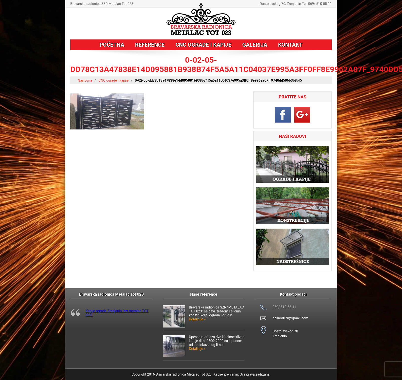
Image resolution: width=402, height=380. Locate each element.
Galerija (254, 45)
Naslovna (85, 80)
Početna (111, 45)
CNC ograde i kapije (203, 45)
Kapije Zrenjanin (225, 374)
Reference (150, 45)
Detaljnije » (197, 319)
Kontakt (290, 45)
